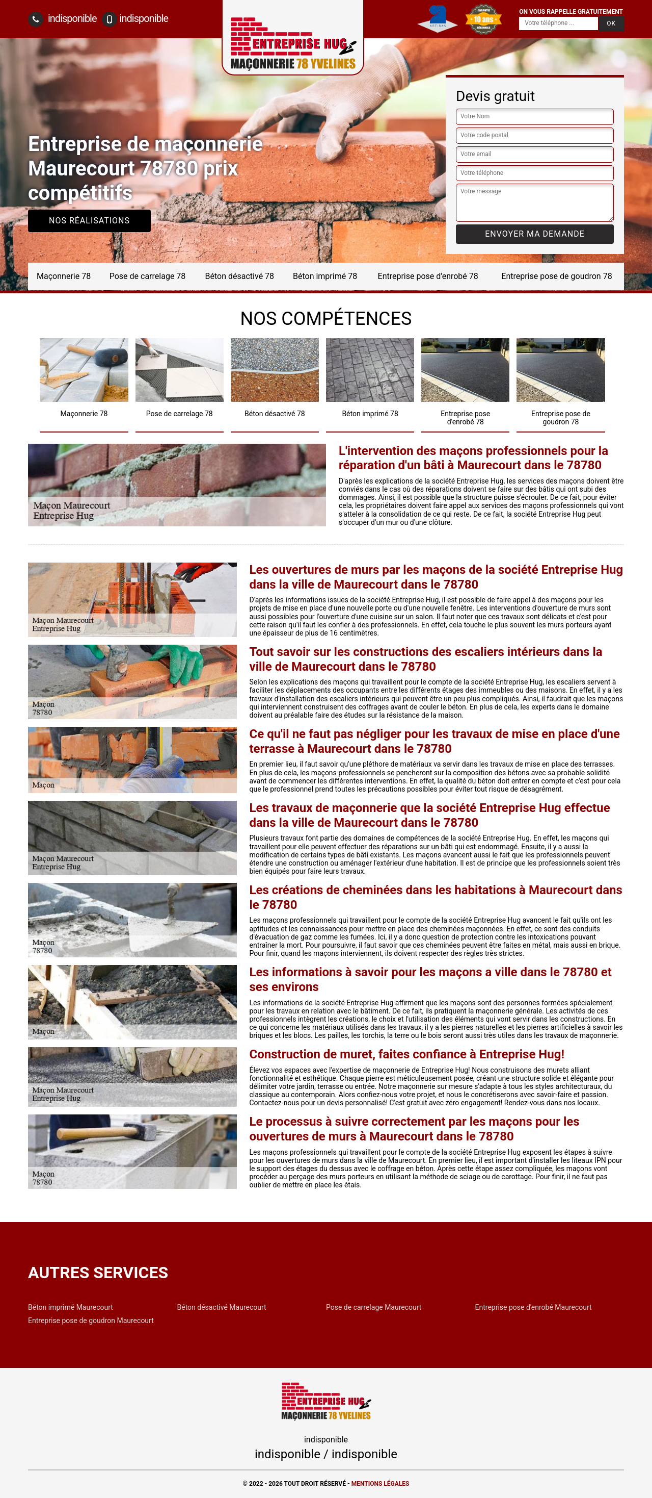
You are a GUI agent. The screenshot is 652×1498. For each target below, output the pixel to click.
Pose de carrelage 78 (148, 276)
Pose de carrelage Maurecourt (373, 1307)
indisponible (62, 19)
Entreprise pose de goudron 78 (556, 276)
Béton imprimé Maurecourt (70, 1307)
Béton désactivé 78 (240, 276)
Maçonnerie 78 (64, 276)
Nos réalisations (89, 220)
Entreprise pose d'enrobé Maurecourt (533, 1307)
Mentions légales (380, 1483)
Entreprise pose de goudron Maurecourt (91, 1320)
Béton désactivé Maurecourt (221, 1307)
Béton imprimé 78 (325, 276)
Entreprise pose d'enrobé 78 (428, 276)
